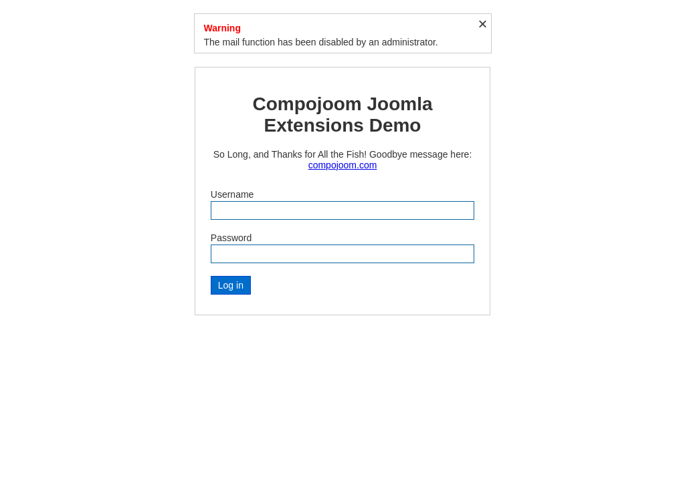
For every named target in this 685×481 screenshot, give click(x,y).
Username (232, 194)
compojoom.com (342, 165)
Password (231, 237)
